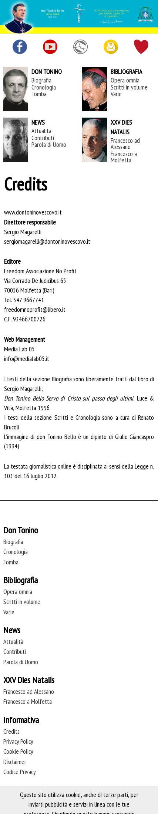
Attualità (41, 130)
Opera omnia (125, 80)
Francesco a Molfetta (124, 156)
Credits (11, 731)
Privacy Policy (18, 741)
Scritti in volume (129, 87)
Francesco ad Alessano (125, 143)
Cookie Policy (18, 751)
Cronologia (43, 87)
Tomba (39, 93)
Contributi (42, 138)
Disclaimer (14, 761)
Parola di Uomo (48, 144)
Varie (116, 93)
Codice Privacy (19, 771)
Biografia (41, 80)
